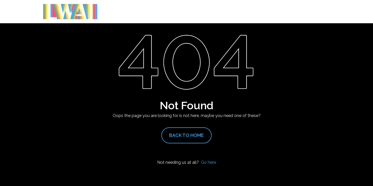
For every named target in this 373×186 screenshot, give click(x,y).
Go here (208, 162)
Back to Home (186, 135)
